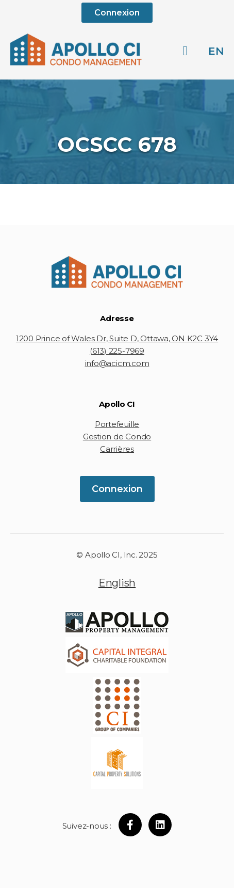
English (117, 583)
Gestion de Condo (117, 436)
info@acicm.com (117, 363)
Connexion (117, 13)
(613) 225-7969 (117, 351)
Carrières (117, 449)
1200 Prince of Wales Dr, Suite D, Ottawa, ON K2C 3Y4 (117, 338)
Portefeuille (117, 424)
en (216, 51)
